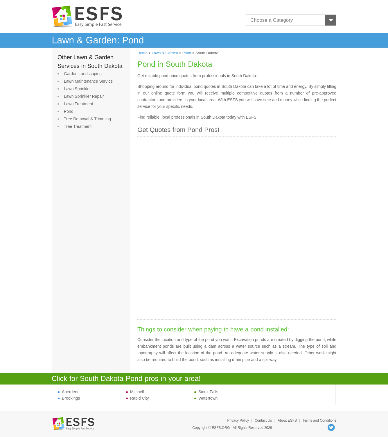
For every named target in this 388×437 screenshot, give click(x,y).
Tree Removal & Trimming (87, 119)
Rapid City (137, 398)
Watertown (206, 398)
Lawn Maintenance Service (88, 81)
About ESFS (287, 420)
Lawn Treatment (78, 103)
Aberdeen (69, 391)
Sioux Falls (206, 391)
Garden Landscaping (83, 73)
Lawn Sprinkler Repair (84, 96)
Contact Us (263, 420)
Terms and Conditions (319, 420)
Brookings (69, 398)
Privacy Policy (238, 420)
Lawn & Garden (165, 53)
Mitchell (135, 391)
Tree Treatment (77, 126)
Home (142, 53)
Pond (68, 111)
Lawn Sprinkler (77, 88)
